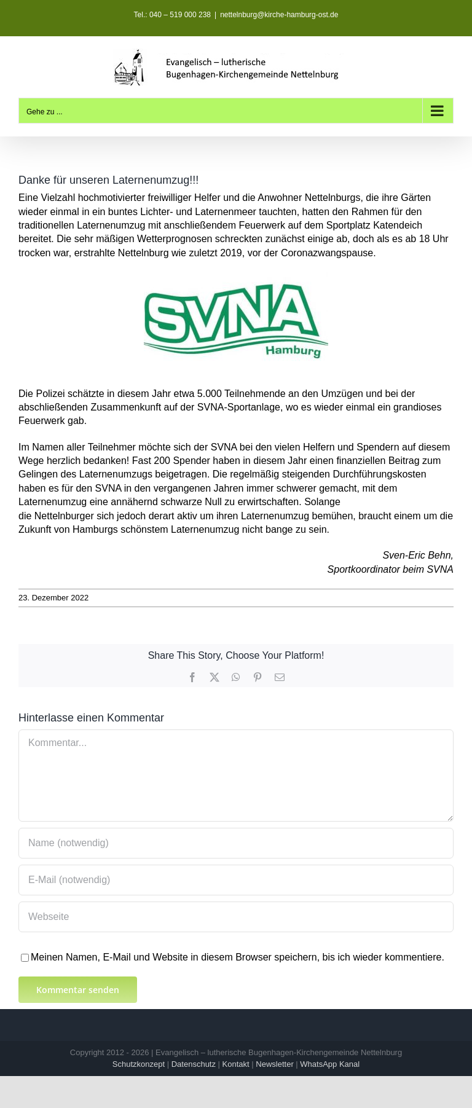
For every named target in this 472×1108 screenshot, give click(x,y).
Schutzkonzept (138, 1064)
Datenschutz (193, 1064)
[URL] (236, 917)
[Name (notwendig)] (236, 843)
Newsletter (274, 1064)
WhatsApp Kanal (330, 1064)
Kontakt (236, 1064)
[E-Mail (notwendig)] (236, 880)
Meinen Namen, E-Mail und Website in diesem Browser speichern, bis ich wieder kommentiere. (237, 957)
